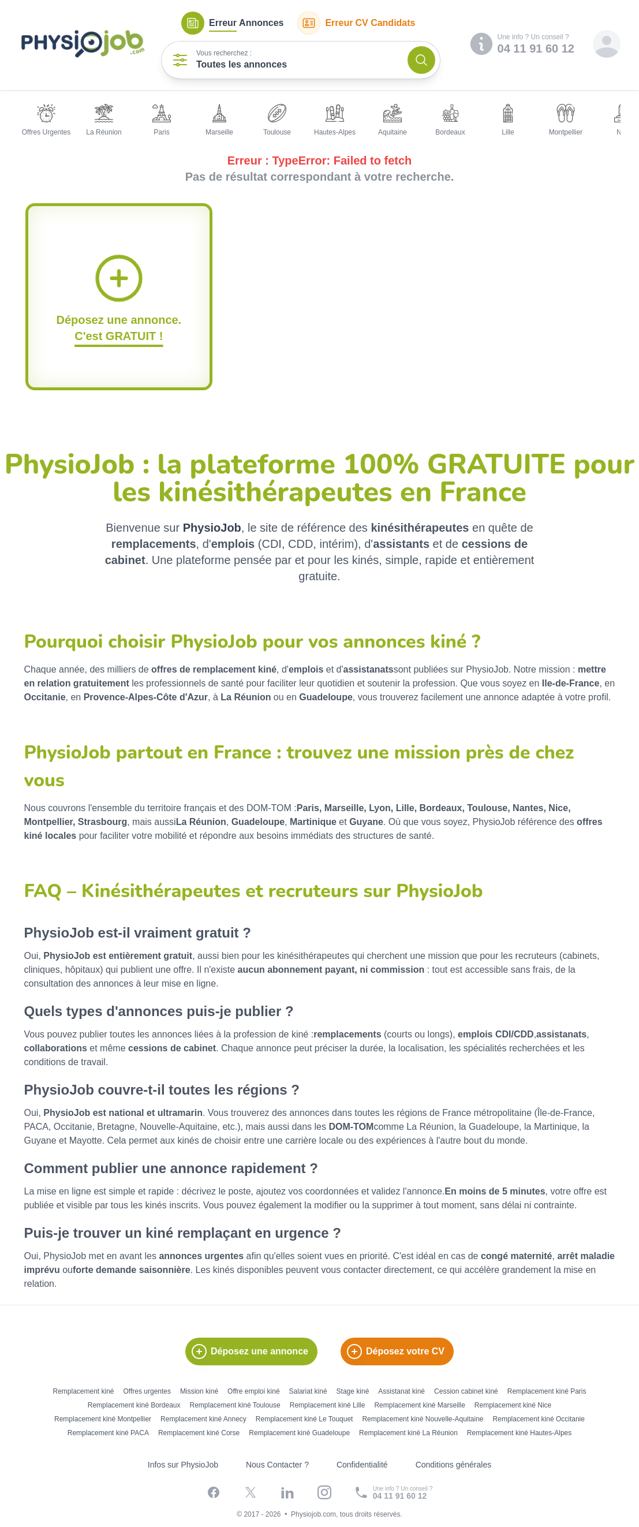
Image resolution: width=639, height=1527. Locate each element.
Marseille (219, 120)
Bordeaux (450, 120)
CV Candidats (356, 23)
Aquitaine (392, 120)
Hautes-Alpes (335, 120)
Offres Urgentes (46, 120)
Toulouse (277, 120)
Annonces (232, 23)
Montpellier (566, 120)
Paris (161, 120)
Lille (508, 120)
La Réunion (103, 120)
